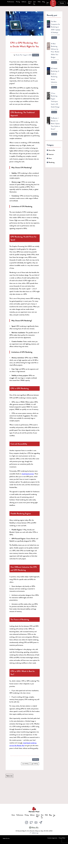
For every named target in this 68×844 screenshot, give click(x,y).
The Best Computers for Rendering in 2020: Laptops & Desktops (55, 26)
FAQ (39, 2)
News (50, 158)
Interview (51, 154)
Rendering (35, 55)
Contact (62, 3)
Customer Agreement (52, 838)
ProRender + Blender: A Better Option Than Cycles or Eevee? (55, 123)
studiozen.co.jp (34, 833)
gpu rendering (35, 763)
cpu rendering (25, 763)
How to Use (52, 150)
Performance (10, 2)
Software (24, 2)
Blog (43, 2)
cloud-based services (28, 474)
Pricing (18, 2)
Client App (30, 2)
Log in (47, 3)
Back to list (9, 776)
